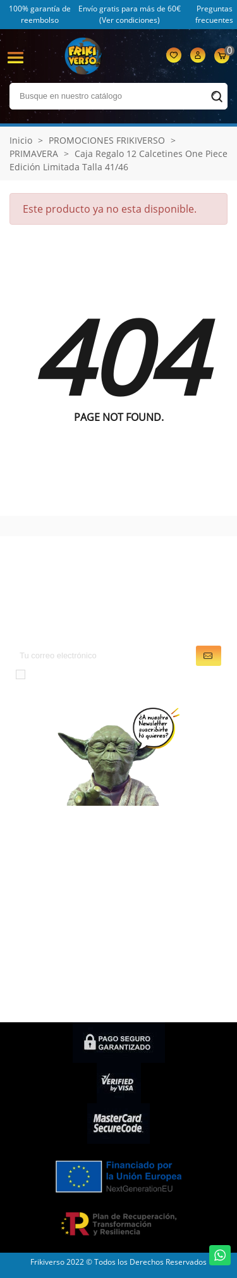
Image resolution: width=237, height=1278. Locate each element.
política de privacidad (128, 689)
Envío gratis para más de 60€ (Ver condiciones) (129, 14)
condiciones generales (144, 673)
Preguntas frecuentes (214, 14)
